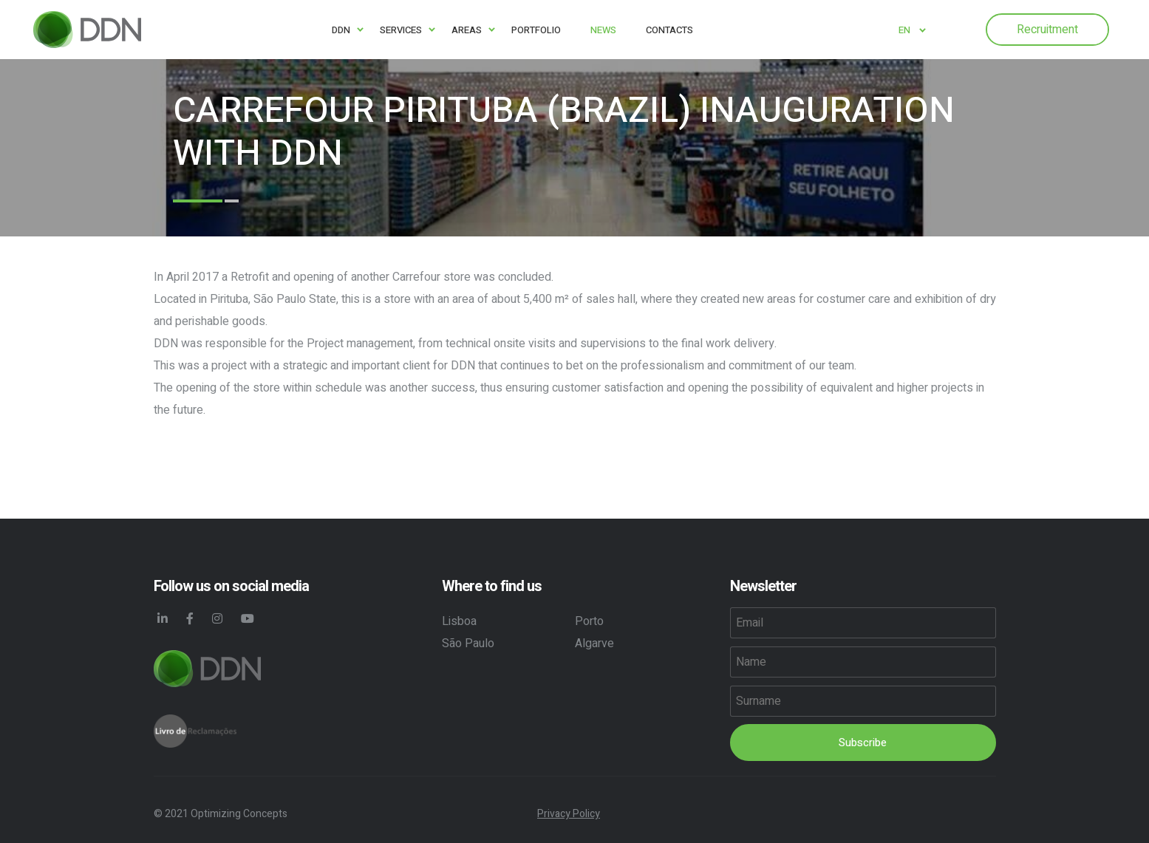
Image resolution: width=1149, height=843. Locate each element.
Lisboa (459, 621)
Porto (589, 621)
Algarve (594, 643)
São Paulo (468, 643)
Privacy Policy (568, 814)
